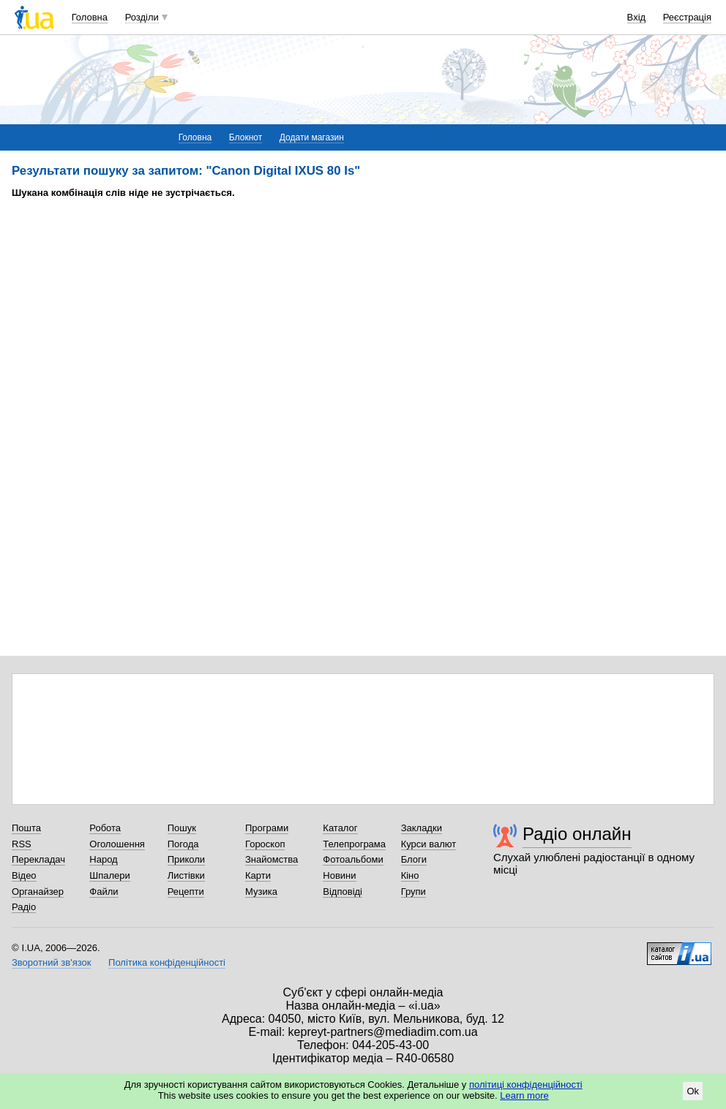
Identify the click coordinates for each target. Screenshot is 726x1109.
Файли (103, 891)
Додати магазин (312, 137)
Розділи (142, 17)
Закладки (421, 827)
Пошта (26, 827)
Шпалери (109, 875)
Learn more (524, 1095)
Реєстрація (687, 17)
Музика (261, 891)
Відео (24, 875)
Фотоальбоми (353, 859)
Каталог (340, 827)
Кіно (410, 875)
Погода (183, 844)
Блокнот (245, 137)
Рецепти (186, 891)
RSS (21, 844)
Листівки (186, 875)
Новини (339, 875)
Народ (103, 859)
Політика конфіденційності (166, 962)
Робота (105, 827)
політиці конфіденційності (526, 1084)
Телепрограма (354, 844)
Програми (266, 827)
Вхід (636, 17)
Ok (692, 1091)
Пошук (182, 827)
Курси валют (429, 844)
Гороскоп (265, 844)
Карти (258, 875)
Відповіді (342, 891)
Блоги (414, 859)
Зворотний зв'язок (51, 962)
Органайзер (38, 891)
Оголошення (117, 844)
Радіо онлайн (577, 834)
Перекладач (38, 859)
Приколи (186, 859)
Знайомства (271, 859)
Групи (413, 891)
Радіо (24, 906)
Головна (90, 17)
